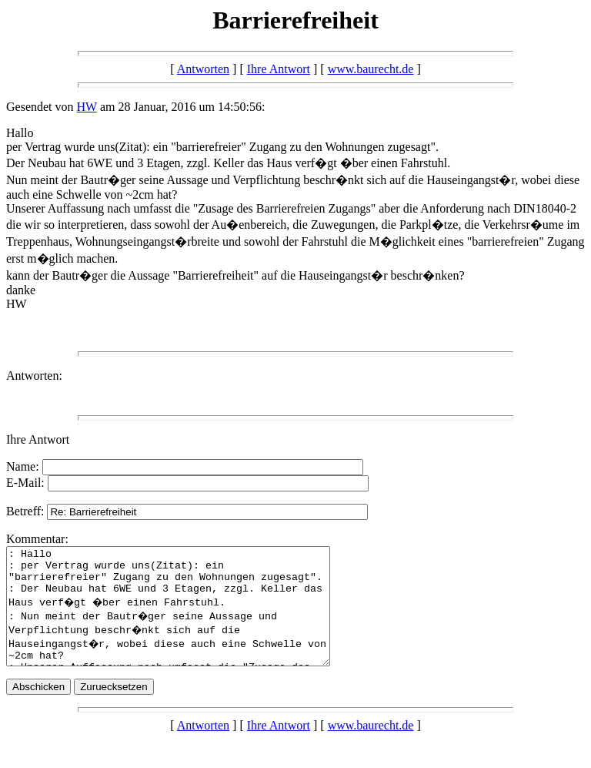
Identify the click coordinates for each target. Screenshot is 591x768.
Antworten (203, 68)
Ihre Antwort (278, 68)
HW (87, 106)
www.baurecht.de (371, 68)
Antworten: (34, 375)
